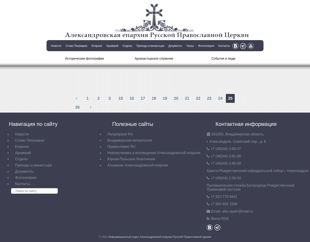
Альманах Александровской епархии (137, 165)
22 (198, 98)
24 (220, 98)
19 (165, 98)
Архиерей (112, 45)
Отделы (127, 45)
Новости (56, 45)
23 (209, 98)
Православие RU (121, 146)
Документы (175, 45)
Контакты (224, 45)
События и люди (223, 58)
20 (176, 98)
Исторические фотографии (84, 58)
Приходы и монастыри (150, 45)
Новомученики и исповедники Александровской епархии (153, 153)
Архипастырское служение (154, 58)
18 (154, 98)
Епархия (97, 45)
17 (143, 98)
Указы (190, 45)
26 (77, 107)
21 (187, 98)
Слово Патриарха (76, 45)
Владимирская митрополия (129, 140)
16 (132, 98)
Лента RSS (220, 219)
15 (120, 98)
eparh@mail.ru (237, 211)
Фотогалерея (206, 45)
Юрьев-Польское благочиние (131, 159)
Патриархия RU (120, 134)
